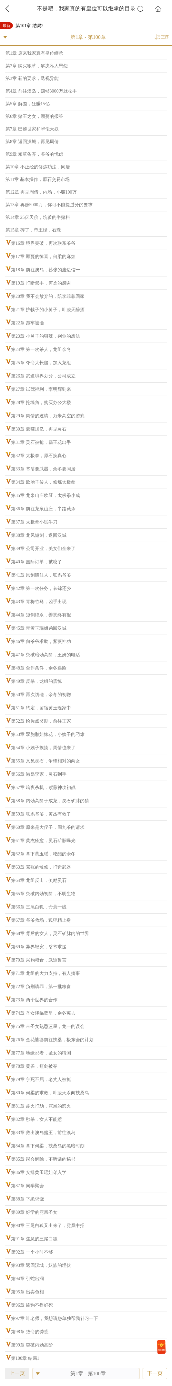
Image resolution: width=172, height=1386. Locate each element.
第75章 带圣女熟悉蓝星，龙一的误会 (48, 1026)
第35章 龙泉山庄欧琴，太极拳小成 (45, 495)
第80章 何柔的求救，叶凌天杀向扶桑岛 (50, 1092)
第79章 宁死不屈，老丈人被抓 (41, 1079)
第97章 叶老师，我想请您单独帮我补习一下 (54, 1318)
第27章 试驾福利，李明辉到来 (41, 389)
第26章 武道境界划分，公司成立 (43, 376)
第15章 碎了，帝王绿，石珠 (33, 230)
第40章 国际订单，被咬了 (36, 561)
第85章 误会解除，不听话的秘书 (43, 1159)
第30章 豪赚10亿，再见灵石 (38, 429)
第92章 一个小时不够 (32, 1252)
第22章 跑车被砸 (27, 323)
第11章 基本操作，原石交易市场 (37, 179)
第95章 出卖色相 (27, 1292)
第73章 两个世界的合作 (34, 999)
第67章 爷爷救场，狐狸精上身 (41, 920)
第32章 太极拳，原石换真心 (38, 455)
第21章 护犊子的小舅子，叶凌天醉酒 (48, 309)
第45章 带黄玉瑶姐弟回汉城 (38, 628)
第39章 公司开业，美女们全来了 (43, 548)
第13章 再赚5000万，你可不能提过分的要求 (49, 204)
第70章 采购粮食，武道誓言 (38, 960)
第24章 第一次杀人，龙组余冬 (41, 349)
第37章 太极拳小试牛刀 (34, 522)
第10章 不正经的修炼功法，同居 (37, 166)
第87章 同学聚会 (27, 1185)
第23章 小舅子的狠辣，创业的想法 (45, 336)
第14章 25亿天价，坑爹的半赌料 (37, 217)
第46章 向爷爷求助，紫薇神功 (41, 641)
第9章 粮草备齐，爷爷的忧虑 (34, 154)
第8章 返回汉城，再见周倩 (32, 141)
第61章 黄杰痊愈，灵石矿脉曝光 (43, 840)
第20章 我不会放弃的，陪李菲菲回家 (48, 296)
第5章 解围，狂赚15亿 (27, 103)
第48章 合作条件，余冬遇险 (38, 668)
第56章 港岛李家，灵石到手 (38, 774)
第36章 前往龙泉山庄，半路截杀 (43, 508)
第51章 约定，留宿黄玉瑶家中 (41, 707)
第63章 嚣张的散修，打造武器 (41, 867)
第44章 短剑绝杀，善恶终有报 (41, 615)
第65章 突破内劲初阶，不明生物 (43, 893)
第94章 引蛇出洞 (27, 1278)
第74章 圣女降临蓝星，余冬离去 (43, 1013)
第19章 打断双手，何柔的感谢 (41, 283)
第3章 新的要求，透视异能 (32, 78)
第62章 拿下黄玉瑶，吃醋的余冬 (43, 853)
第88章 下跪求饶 (27, 1199)
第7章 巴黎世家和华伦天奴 (32, 129)
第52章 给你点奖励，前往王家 (41, 721)
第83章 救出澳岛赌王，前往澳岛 (43, 1132)
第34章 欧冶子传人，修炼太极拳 (43, 482)
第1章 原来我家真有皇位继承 (34, 53)
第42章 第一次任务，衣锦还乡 (41, 588)
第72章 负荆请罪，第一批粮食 (41, 986)
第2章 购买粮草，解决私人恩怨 (36, 65)
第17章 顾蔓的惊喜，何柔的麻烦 (43, 256)
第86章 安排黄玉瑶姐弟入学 (38, 1172)
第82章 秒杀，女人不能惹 (36, 1119)
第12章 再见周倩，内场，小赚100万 (41, 192)
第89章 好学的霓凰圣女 (34, 1212)
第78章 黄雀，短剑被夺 (34, 1066)
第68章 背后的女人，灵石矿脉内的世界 (50, 933)
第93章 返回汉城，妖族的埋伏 (41, 1265)
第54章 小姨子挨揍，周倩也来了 (43, 747)
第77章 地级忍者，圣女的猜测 (41, 1053)
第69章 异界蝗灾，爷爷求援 (38, 946)
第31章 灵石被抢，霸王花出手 (41, 442)
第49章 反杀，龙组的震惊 (36, 681)
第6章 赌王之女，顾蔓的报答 (34, 116)
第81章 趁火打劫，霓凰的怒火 (41, 1106)
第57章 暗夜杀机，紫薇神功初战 (43, 787)
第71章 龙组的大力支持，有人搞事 (45, 973)
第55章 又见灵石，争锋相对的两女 (45, 761)
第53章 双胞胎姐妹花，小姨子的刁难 (48, 734)
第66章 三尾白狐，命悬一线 (38, 907)
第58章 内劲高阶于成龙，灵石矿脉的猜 (50, 800)
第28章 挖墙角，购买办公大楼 (41, 402)
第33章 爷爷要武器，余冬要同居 (43, 469)
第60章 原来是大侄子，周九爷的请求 (48, 827)
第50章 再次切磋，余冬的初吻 (41, 694)
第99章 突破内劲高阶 (32, 1345)
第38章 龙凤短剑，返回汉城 (38, 535)
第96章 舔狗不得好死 (32, 1305)
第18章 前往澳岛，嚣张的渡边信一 (45, 269)
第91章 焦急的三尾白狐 (34, 1238)
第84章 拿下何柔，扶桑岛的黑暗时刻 (48, 1146)
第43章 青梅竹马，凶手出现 (38, 601)
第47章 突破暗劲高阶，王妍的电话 (45, 654)
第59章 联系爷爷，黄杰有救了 (41, 814)
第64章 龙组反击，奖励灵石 (38, 880)
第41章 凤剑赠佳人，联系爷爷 (41, 575)
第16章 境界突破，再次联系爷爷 (43, 243)
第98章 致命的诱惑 (29, 1331)
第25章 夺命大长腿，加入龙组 (41, 362)
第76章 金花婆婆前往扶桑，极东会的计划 (52, 1039)
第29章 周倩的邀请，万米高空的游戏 (48, 415)
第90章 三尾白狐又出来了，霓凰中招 (48, 1225)
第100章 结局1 (25, 1358)
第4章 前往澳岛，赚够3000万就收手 (41, 91)
